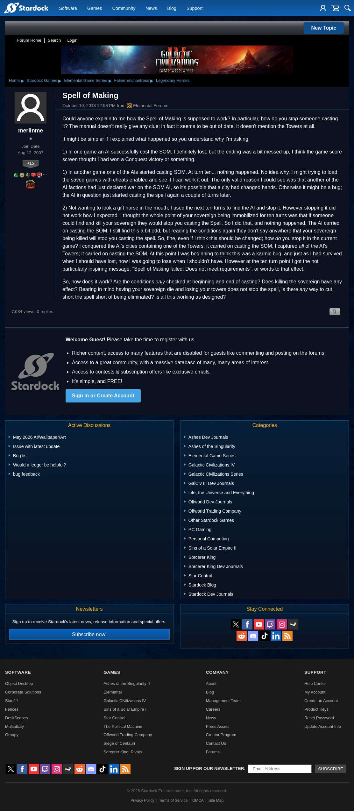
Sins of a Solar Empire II (125, 709)
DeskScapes (16, 717)
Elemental (112, 692)
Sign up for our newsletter (209, 768)
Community (123, 8)
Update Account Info (322, 726)
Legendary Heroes (172, 80)
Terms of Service (173, 800)
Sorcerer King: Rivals (122, 752)
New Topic (323, 28)
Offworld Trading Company (127, 734)
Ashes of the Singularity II (126, 683)
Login (72, 40)
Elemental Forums (147, 105)
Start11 (11, 700)
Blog (171, 8)
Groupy (11, 734)
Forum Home (29, 40)
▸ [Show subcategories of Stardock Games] (59, 80)
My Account (314, 692)
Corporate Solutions (23, 692)
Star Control (114, 717)
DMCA (197, 800)
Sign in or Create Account (103, 395)
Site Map (216, 800)
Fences (11, 709)
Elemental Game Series (85, 80)
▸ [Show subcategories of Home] (22, 80)
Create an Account (321, 700)
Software (68, 8)
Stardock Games (42, 80)
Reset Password (319, 717)
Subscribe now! (89, 634)
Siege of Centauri (119, 743)
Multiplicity (14, 726)
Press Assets (218, 726)
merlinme (30, 130)
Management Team (223, 700)
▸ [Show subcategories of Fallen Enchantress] (151, 80)
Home (14, 80)
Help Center (315, 683)
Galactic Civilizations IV (124, 700)
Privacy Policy (142, 800)
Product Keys (316, 709)
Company (217, 672)
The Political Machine (122, 726)
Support (194, 8)
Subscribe (330, 768)
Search (54, 40)
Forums (213, 752)
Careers (213, 709)
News (151, 8)
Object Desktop (19, 683)
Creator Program (221, 734)
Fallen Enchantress (131, 80)
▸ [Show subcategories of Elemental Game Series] (110, 80)
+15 (30, 163)
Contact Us (216, 743)
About (211, 683)
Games (94, 8)
